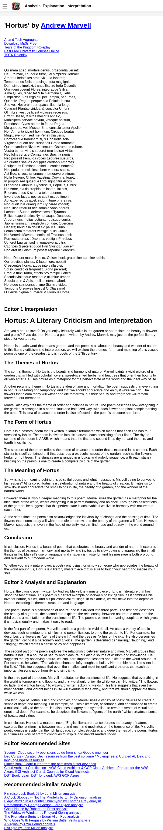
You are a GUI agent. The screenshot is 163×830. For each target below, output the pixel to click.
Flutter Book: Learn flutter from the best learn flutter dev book (50, 764)
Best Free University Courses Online (31, 51)
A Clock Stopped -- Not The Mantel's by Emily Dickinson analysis (53, 797)
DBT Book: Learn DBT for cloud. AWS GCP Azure (41, 775)
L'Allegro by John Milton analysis (28, 828)
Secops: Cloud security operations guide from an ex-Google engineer (56, 752)
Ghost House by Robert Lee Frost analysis (36, 809)
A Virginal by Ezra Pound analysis (29, 824)
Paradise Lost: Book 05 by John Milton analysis (39, 793)
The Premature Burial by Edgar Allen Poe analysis (42, 816)
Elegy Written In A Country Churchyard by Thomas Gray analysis (52, 801)
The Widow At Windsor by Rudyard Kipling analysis (42, 812)
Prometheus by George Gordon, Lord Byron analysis (43, 805)
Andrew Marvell (66, 25)
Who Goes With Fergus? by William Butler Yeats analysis (47, 820)
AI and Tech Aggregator (22, 39)
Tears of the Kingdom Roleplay (27, 47)
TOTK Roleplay (15, 55)
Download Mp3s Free (20, 43)
